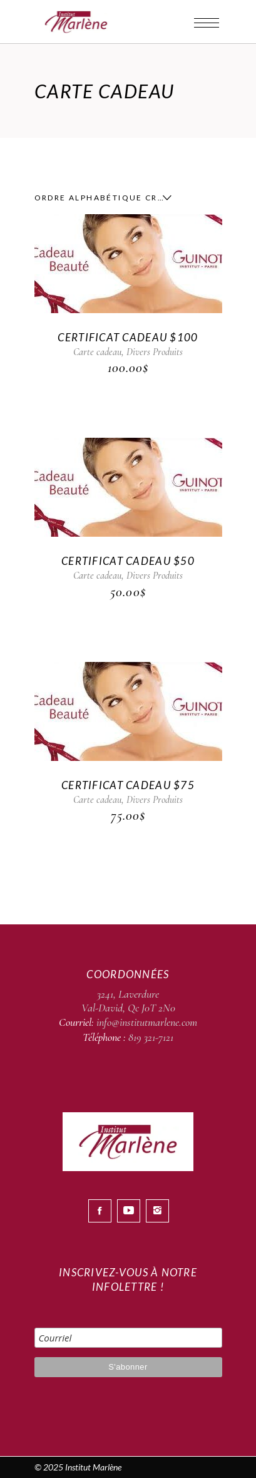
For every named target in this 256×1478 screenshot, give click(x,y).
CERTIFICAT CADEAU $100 (128, 337)
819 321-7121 (150, 1037)
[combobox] (100, 198)
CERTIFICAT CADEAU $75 (128, 785)
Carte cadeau (97, 352)
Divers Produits (154, 352)
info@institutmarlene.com (146, 1022)
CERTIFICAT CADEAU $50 (128, 560)
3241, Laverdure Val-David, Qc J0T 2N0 (128, 1001)
